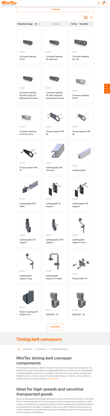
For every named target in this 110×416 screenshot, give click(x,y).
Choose (55, 9)
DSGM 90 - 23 (78, 315)
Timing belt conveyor (59, 349)
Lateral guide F (79, 170)
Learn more (53, 379)
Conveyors (41, 349)
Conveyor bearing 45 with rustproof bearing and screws (28, 95)
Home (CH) (18, 349)
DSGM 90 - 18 (52, 315)
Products (28, 349)
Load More (55, 327)
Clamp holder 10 (79, 279)
